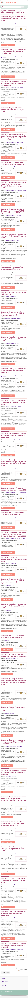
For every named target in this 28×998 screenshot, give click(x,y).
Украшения (19, 56)
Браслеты (21, 87)
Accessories (11, 23)
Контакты (3, 985)
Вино (18, 23)
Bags (15, 23)
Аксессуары (3, 57)
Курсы (20, 23)
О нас (2, 984)
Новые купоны (4, 981)
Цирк (18, 87)
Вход (2, 982)
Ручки (18, 142)
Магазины (3, 978)
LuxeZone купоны (5, 972)
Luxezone (7, 23)
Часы (23, 56)
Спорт (18, 114)
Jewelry (14, 272)
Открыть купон (6, 599)
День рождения (23, 114)
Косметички (19, 190)
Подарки (21, 142)
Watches (10, 272)
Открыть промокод (7, 45)
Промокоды (3, 980)
